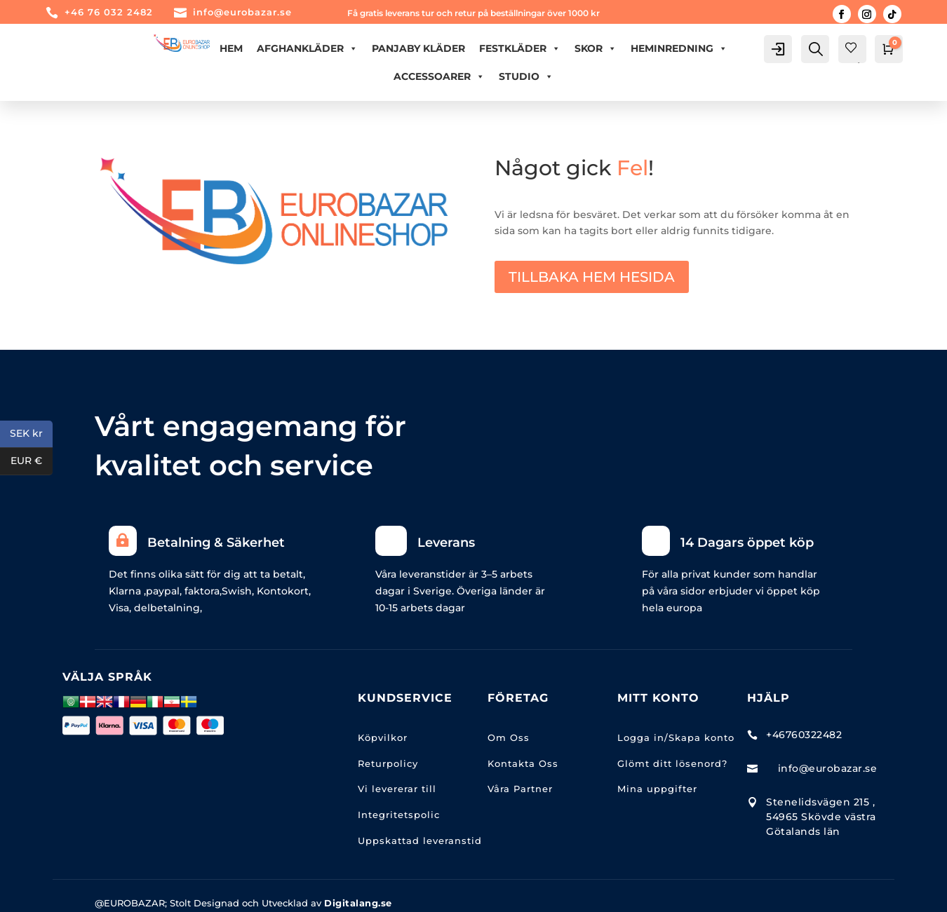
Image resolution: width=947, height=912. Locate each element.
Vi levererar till (397, 788)
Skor (596, 48)
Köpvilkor (383, 737)
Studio (526, 76)
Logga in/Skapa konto (675, 737)
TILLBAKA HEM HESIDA (592, 276)
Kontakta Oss (523, 763)
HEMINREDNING (679, 48)
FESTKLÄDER (519, 48)
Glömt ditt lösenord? (672, 763)
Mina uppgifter (657, 788)
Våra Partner (520, 788)
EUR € (32, 461)
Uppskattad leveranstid (420, 840)
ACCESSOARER (439, 76)
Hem (231, 48)
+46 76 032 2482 (109, 12)
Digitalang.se (358, 902)
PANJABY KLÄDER (418, 48)
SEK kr (31, 434)
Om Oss (509, 737)
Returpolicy (388, 763)
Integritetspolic (399, 814)
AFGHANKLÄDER (307, 48)
